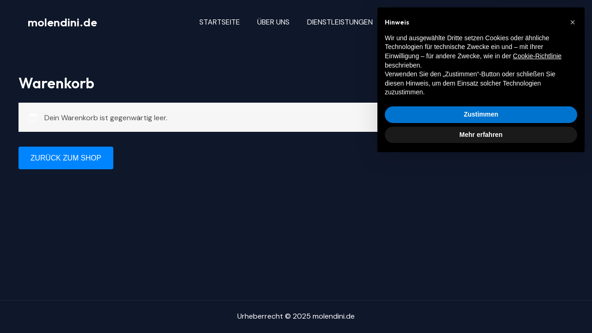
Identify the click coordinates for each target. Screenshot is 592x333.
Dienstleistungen (346, 22)
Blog (403, 22)
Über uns (282, 22)
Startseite (230, 22)
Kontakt (443, 22)
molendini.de (62, 22)
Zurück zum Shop (67, 158)
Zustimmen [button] (481, 287)
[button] (572, 195)
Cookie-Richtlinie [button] (537, 229)
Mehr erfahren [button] (480, 307)
